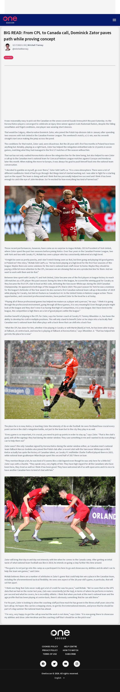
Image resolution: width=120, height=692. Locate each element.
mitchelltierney (21, 48)
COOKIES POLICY (50, 646)
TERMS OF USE (50, 654)
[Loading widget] (60, 7)
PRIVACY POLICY (50, 650)
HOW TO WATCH (70, 650)
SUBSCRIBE (70, 654)
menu (114, 20)
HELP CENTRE (70, 646)
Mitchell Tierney (35, 45)
